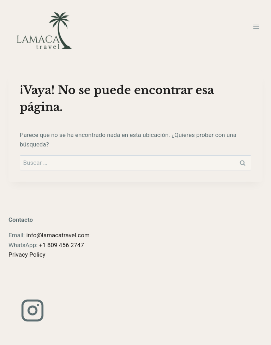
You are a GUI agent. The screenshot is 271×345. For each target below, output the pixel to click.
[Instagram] (32, 310)
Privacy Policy (27, 254)
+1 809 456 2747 (61, 245)
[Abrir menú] (256, 26)
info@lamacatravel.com (57, 235)
